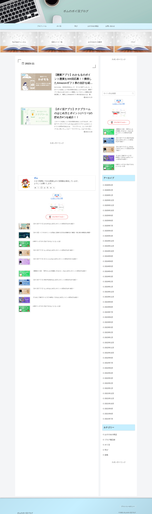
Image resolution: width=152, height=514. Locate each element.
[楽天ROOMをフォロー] (47, 189)
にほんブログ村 (57, 200)
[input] (118, 93)
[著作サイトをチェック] (35, 189)
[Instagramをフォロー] (41, 189)
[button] (133, 93)
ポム (36, 179)
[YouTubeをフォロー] (44, 189)
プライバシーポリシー (128, 506)
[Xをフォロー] (38, 189)
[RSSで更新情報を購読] (54, 189)
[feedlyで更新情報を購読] (51, 189)
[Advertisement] (57, 159)
